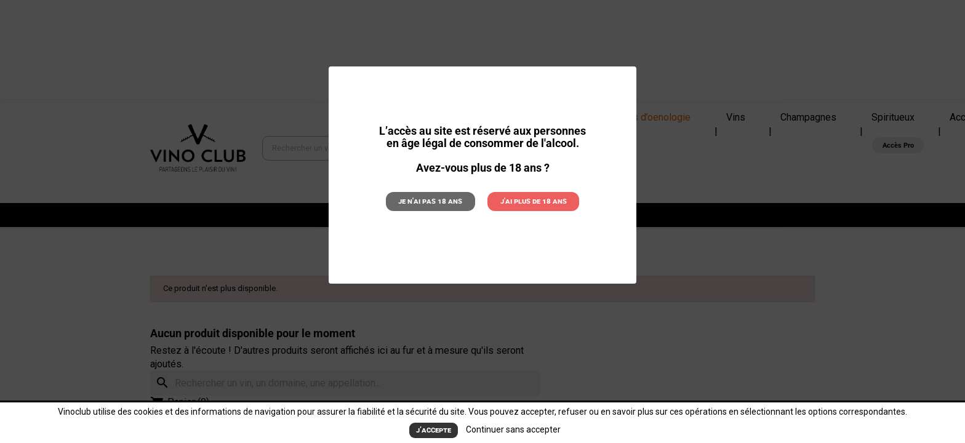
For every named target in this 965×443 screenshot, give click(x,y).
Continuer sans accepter (513, 429)
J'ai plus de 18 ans (533, 201)
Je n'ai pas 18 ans (430, 201)
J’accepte (433, 429)
